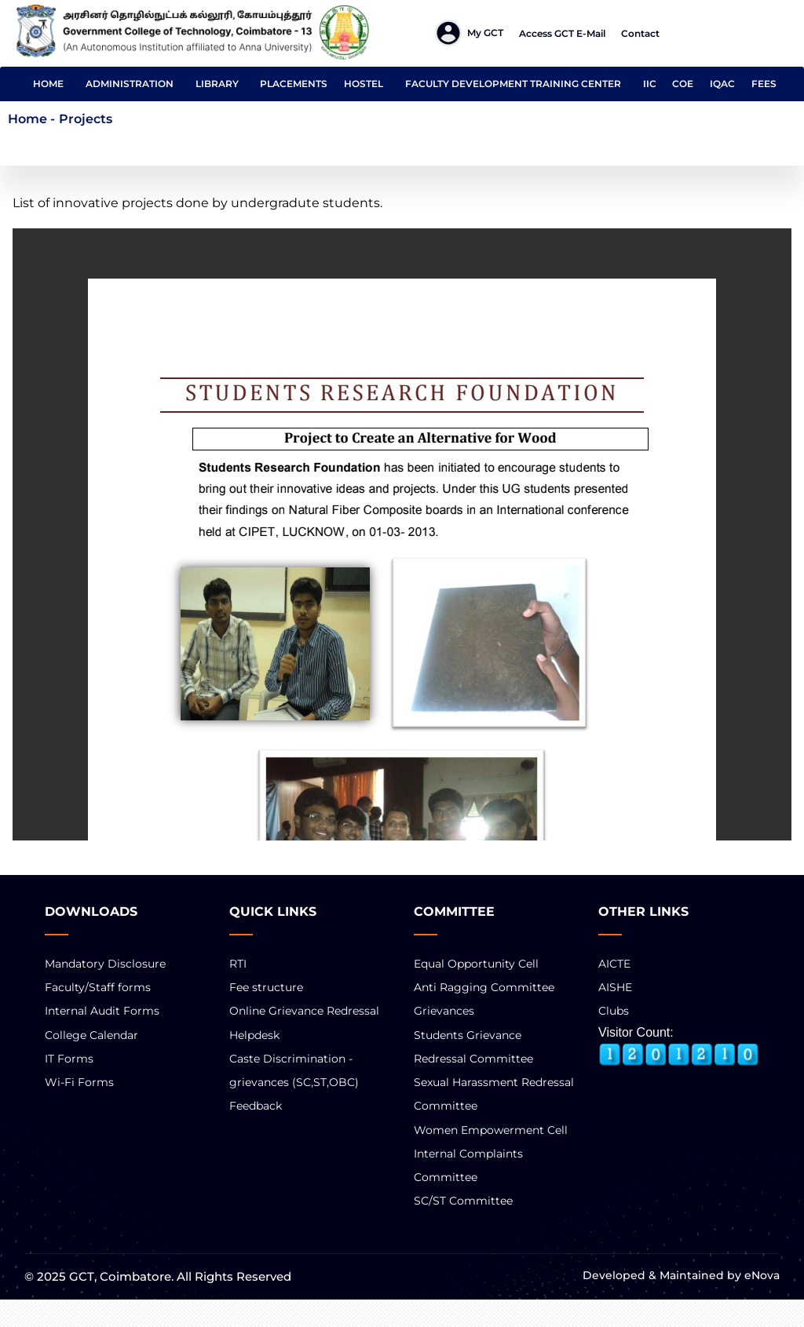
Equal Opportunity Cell (476, 964)
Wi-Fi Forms (79, 1082)
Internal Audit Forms (102, 1011)
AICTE (614, 964)
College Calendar (91, 1035)
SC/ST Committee (463, 1201)
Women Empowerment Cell (491, 1130)
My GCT (485, 32)
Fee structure (266, 987)
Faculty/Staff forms (98, 987)
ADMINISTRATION (130, 83)
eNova (760, 1275)
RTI (238, 964)
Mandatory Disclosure (105, 964)
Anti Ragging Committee (484, 987)
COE (682, 83)
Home (27, 118)
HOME (48, 83)
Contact (640, 33)
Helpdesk (254, 1035)
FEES (764, 83)
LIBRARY (217, 83)
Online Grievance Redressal (304, 1011)
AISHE (615, 987)
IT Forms (69, 1059)
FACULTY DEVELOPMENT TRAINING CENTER (513, 83)
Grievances (444, 1011)
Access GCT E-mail (562, 33)
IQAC (722, 83)
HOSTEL (363, 83)
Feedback (255, 1106)
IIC (649, 83)
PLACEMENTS (293, 83)
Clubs (613, 1011)
